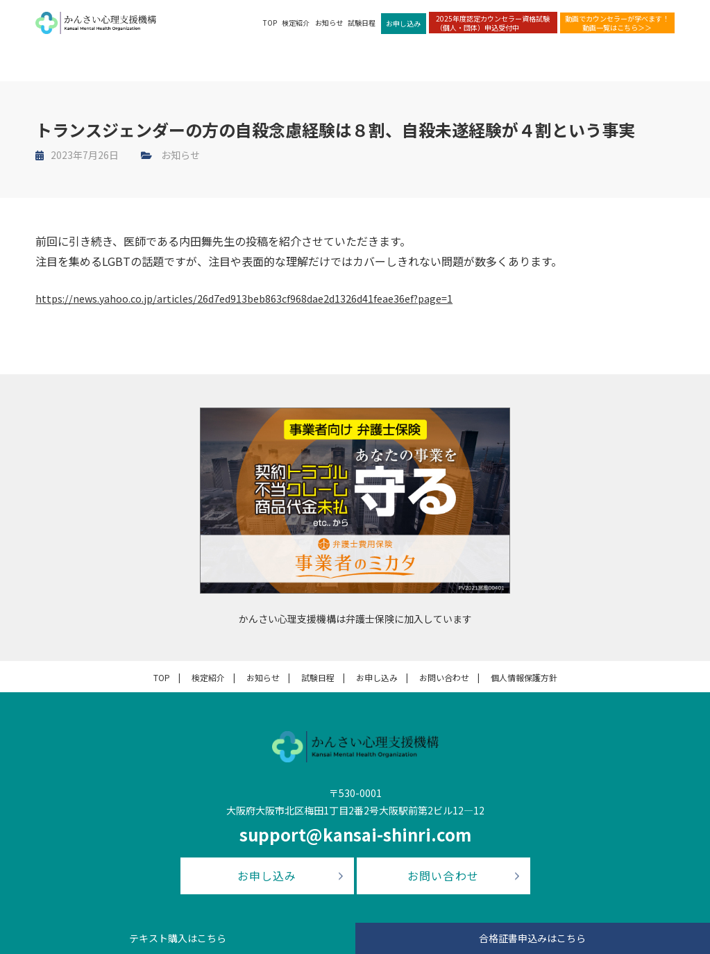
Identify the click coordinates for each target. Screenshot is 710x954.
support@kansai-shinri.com (355, 834)
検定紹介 (296, 28)
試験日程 (361, 28)
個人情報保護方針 (524, 677)
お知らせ (329, 28)
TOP (270, 28)
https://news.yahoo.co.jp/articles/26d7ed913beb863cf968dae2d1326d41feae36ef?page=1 (266, 298)
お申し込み (403, 29)
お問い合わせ (444, 677)
